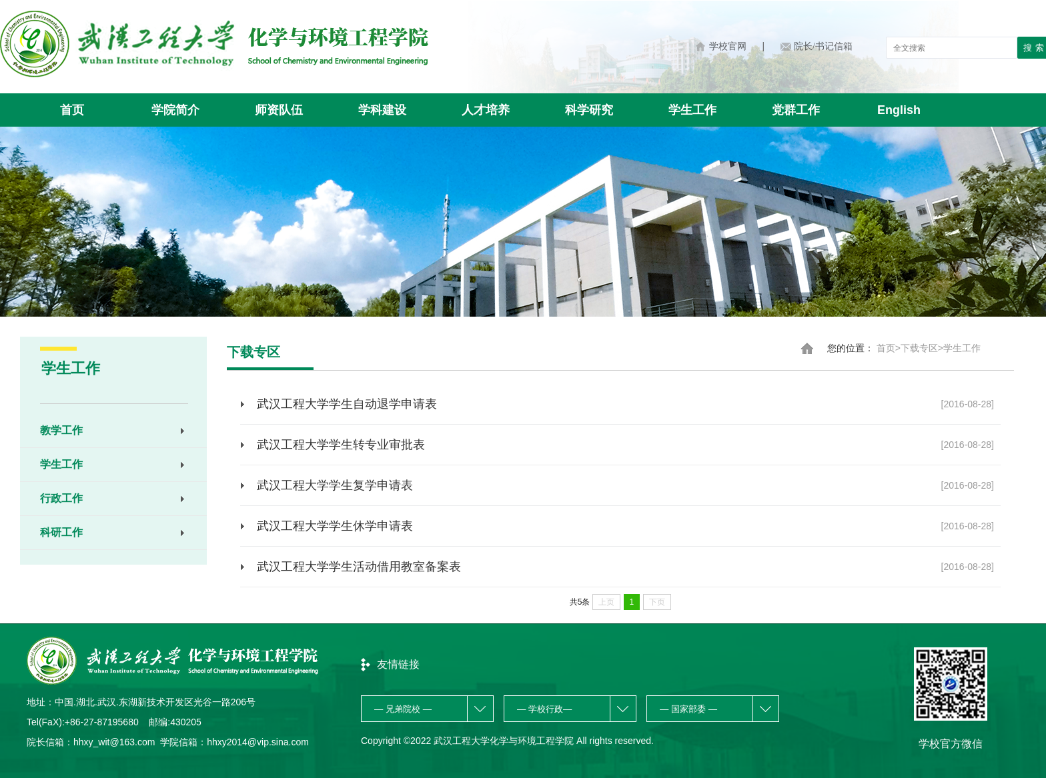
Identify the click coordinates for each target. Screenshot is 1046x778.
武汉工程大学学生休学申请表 (625, 526)
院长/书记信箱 (823, 46)
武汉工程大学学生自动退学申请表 (625, 404)
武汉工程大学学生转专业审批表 (625, 445)
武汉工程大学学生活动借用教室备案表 (625, 567)
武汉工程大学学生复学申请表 (625, 485)
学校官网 (727, 46)
